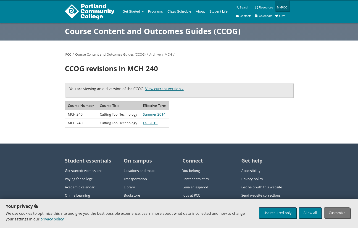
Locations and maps (139, 170)
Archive (155, 54)
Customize (337, 212)
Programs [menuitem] (155, 11)
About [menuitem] (200, 11)
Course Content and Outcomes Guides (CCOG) (153, 31)
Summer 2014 (154, 114)
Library (129, 187)
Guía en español (195, 187)
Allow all (310, 212)
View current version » (164, 88)
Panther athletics (195, 178)
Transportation (135, 178)
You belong (191, 170)
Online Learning (77, 195)
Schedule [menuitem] (179, 11)
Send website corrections (261, 195)
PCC (68, 54)
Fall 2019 (150, 123)
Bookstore (132, 195)
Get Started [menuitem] (131, 11)
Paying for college (79, 178)
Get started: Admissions (83, 170)
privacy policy (51, 219)
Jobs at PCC (191, 195)
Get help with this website (261, 187)
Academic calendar (80, 187)
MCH (168, 54)
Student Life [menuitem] (218, 11)
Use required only (277, 212)
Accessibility (251, 170)
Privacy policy (252, 178)
